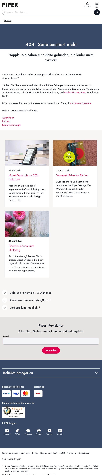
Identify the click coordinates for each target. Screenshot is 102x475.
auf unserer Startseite (80, 103)
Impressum (24, 453)
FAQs (55, 453)
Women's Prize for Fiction (72, 175)
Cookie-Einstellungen (11, 459)
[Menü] (24, 408)
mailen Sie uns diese (74, 92)
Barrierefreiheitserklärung (78, 453)
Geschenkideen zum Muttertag (21, 248)
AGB (62, 453)
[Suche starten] (97, 12)
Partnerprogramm (10, 453)
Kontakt (35, 453)
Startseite (7, 20)
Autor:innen (8, 117)
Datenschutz (45, 453)
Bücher (5, 121)
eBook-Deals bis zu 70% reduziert (23, 177)
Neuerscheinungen (11, 125)
